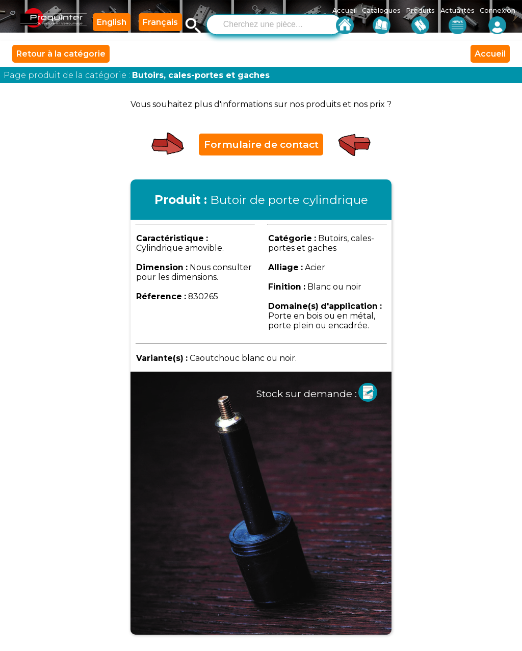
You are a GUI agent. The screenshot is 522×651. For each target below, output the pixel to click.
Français (160, 22)
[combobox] (274, 23)
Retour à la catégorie (61, 54)
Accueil (490, 54)
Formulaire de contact (261, 144)
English (111, 22)
